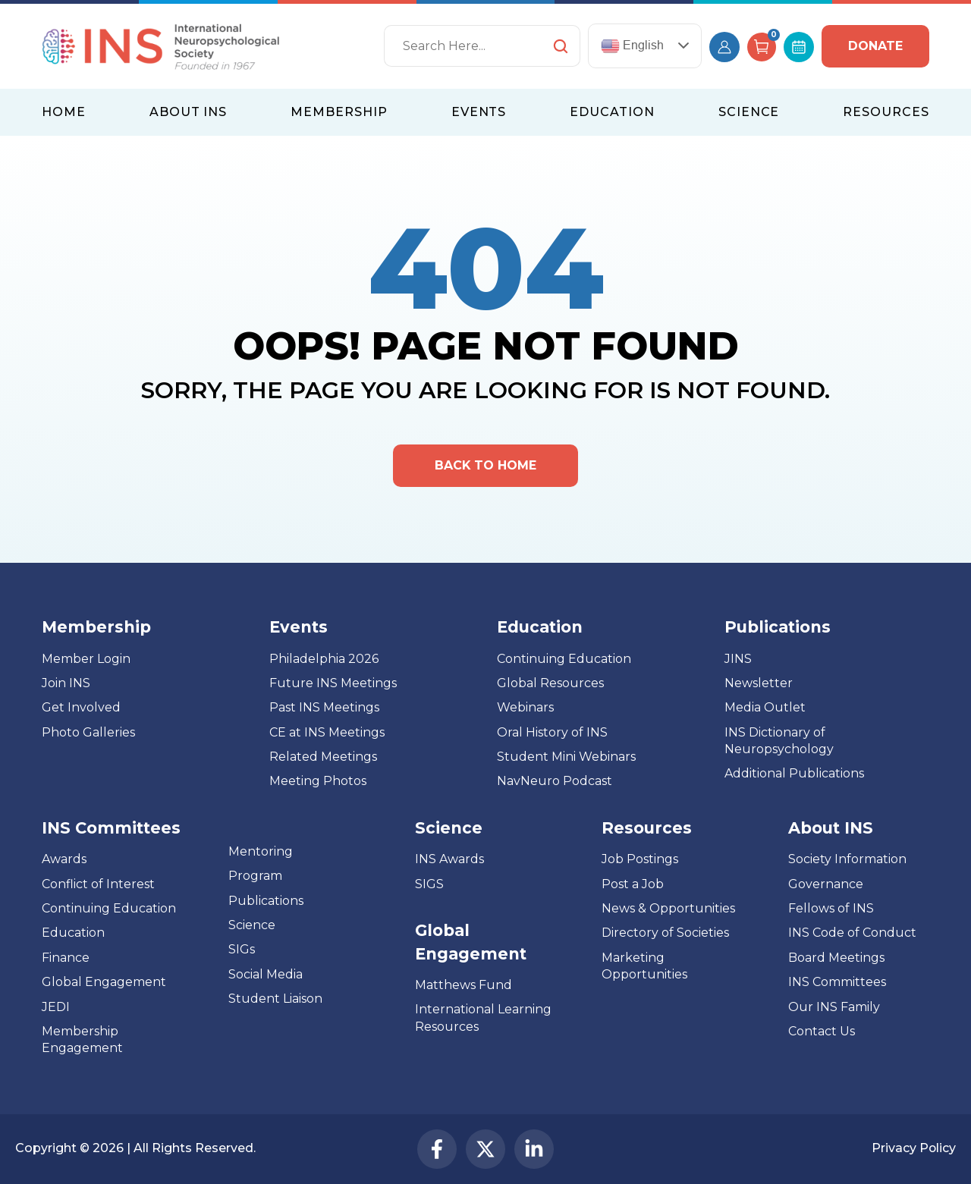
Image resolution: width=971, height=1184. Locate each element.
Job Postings (640, 860)
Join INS (66, 683)
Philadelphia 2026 (324, 659)
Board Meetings (836, 957)
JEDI (56, 1007)
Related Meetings (323, 756)
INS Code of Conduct (852, 933)
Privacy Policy (913, 1149)
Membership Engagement (82, 1039)
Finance (66, 957)
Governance (825, 884)
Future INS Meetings (333, 683)
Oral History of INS (552, 732)
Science (251, 925)
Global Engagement (104, 982)
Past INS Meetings (324, 708)
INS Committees (111, 827)
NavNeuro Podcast (554, 781)
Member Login (86, 659)
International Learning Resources (483, 1018)
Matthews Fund (463, 985)
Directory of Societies (665, 933)
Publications (265, 900)
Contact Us (821, 1031)
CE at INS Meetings (327, 732)
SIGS (429, 884)
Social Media (265, 974)
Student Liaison (275, 998)
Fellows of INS (831, 908)
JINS (738, 659)
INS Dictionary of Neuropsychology (779, 740)
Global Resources (550, 683)
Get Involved (81, 708)
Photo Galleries (88, 732)
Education (73, 933)
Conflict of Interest (98, 884)
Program (255, 875)
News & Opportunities (668, 908)
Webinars (525, 708)
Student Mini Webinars (566, 756)
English (632, 45)
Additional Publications (794, 774)
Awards (64, 860)
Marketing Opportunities (644, 965)
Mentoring (260, 851)
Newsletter (758, 683)
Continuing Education (564, 659)
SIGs (241, 950)
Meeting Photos (317, 781)
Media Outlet (765, 708)
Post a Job (633, 884)
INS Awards (449, 860)
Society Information (847, 860)
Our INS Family (834, 1007)
